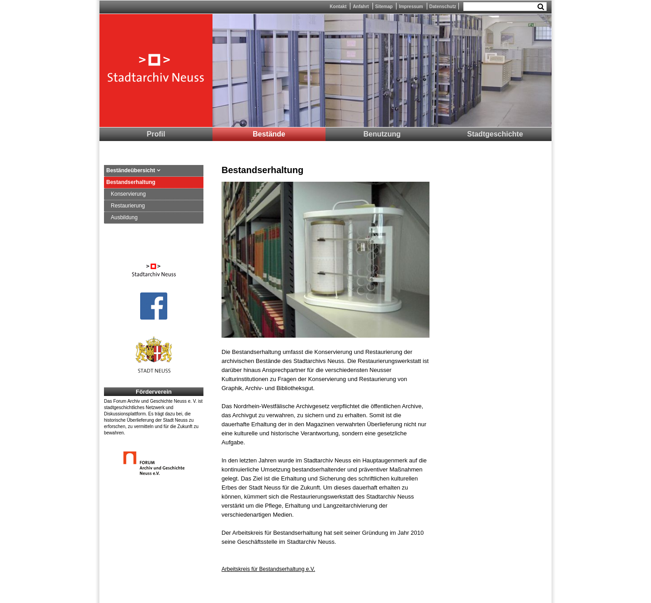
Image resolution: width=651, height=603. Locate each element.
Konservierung (128, 194)
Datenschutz (442, 6)
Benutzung (382, 134)
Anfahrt (361, 6)
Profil (156, 134)
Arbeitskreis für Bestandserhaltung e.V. (268, 569)
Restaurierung (128, 206)
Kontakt (338, 6)
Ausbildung (124, 217)
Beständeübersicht (130, 170)
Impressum (411, 6)
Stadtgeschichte (495, 134)
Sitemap (384, 6)
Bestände (269, 134)
